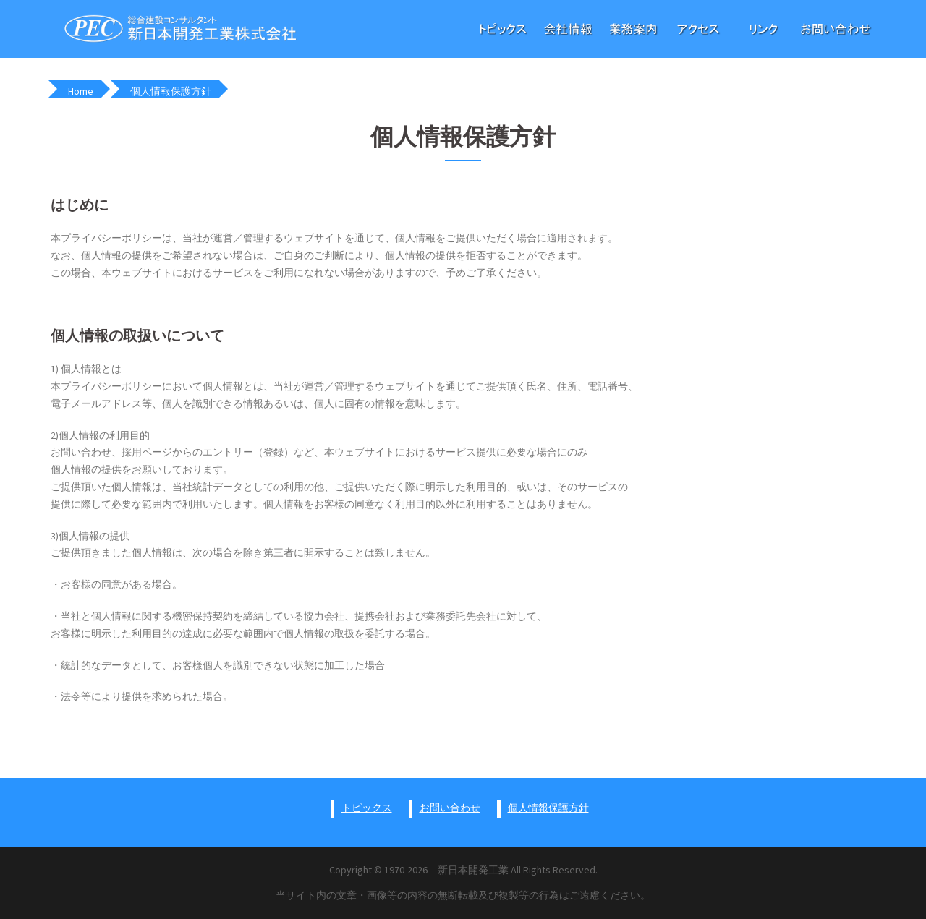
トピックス (366, 807)
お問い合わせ (450, 807)
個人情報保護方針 (548, 807)
